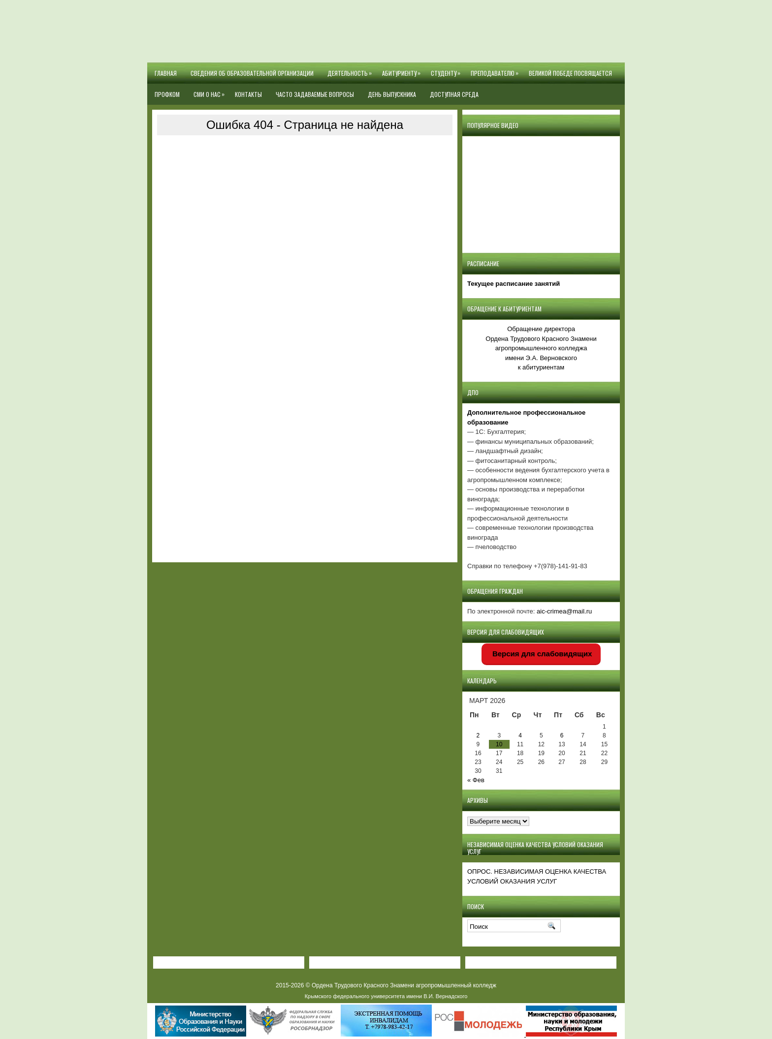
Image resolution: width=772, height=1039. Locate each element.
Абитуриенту (403, 69)
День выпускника (392, 94)
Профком (167, 94)
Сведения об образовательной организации (252, 73)
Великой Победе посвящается (570, 73)
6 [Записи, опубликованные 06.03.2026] (562, 735)
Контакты (248, 94)
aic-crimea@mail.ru (564, 611)
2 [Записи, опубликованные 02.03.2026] (478, 735)
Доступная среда (454, 94)
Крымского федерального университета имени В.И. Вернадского (386, 996)
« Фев (475, 780)
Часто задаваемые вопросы (315, 94)
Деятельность (351, 69)
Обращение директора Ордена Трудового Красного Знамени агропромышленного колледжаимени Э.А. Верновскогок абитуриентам (540, 348)
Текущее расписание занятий (513, 283)
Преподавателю (496, 69)
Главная (166, 73)
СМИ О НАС (210, 91)
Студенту (447, 69)
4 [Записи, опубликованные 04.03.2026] (520, 735)
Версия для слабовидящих (541, 653)
